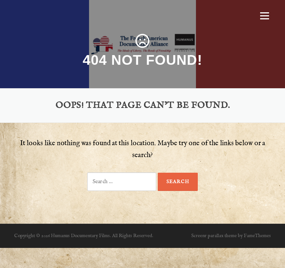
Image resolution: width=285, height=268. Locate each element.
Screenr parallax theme (214, 236)
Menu (264, 15)
